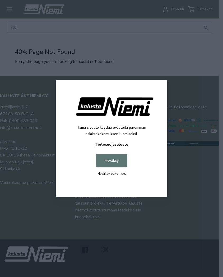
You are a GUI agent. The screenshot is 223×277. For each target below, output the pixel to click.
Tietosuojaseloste (111, 144)
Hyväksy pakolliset (111, 174)
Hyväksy (112, 160)
